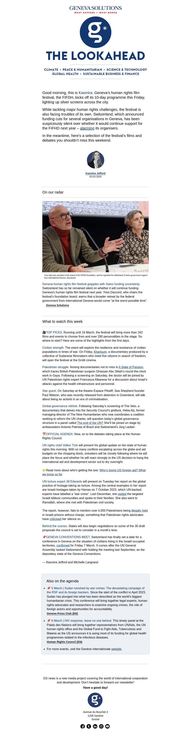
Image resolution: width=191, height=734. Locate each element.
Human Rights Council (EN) (64, 641)
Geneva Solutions (57, 305)
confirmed (63, 545)
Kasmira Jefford (96, 173)
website (116, 649)
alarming (87, 128)
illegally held (139, 510)
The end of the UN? (90, 422)
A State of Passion (131, 367)
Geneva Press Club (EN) (62, 613)
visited (122, 494)
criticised (55, 519)
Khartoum (100, 351)
